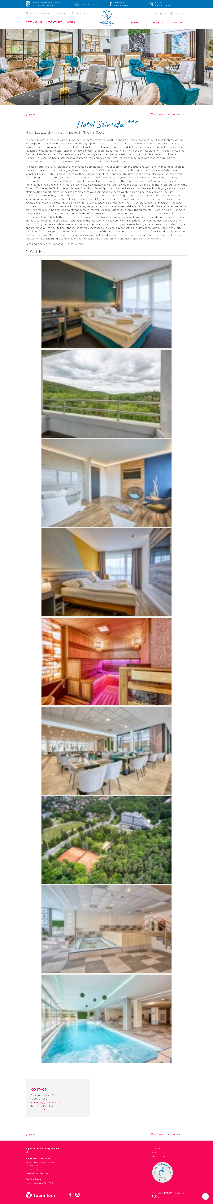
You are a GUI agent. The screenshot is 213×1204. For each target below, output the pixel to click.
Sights (70, 22)
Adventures (54, 22)
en (161, 13)
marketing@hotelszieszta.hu (48, 1102)
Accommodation (155, 22)
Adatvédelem (158, 1156)
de (164, 13)
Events (135, 22)
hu (157, 13)
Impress (156, 1148)
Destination (34, 22)
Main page (60, 13)
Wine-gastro (178, 22)
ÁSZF (154, 1152)
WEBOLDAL (38, 1110)
